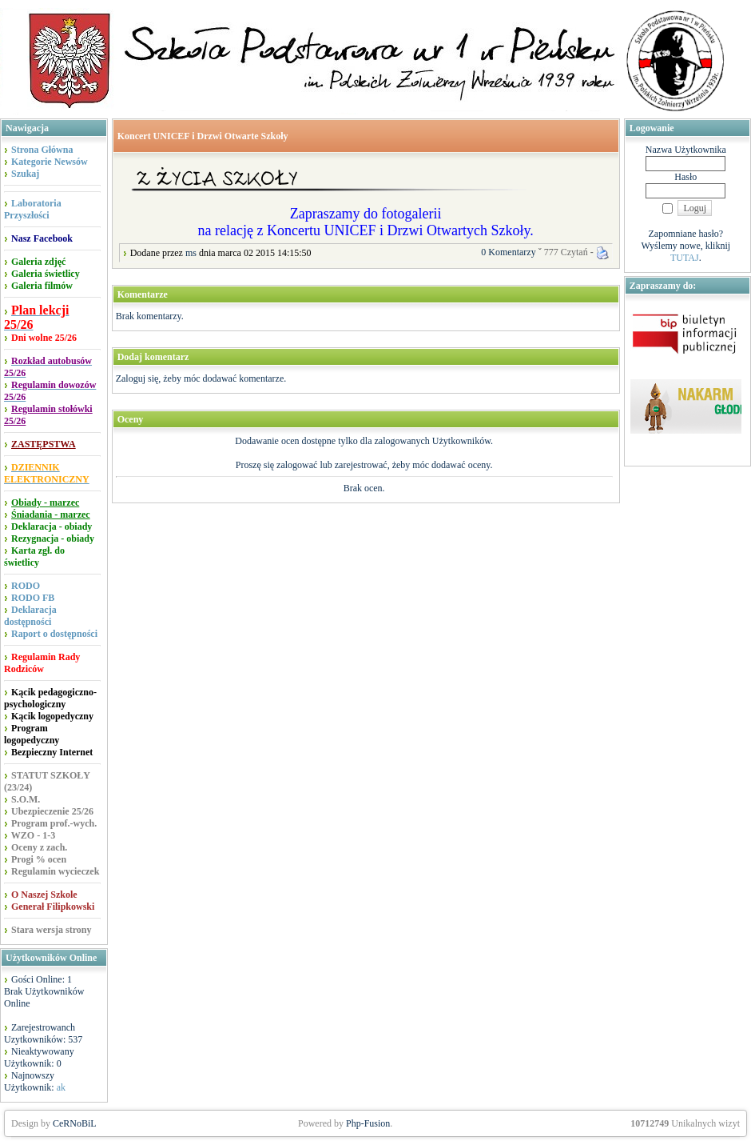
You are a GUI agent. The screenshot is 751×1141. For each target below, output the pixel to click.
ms (191, 252)
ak (61, 1087)
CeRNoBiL (75, 1123)
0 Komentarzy (508, 252)
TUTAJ (684, 257)
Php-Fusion (368, 1123)
